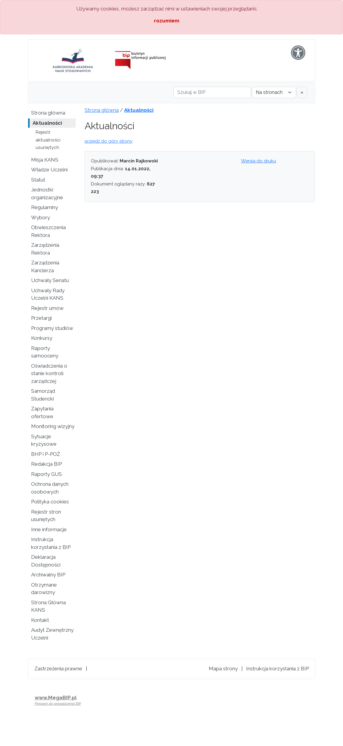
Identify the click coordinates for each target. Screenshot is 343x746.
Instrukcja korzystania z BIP (51, 543)
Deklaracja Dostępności (45, 561)
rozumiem (166, 21)
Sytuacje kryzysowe (44, 440)
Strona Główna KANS (48, 606)
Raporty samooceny (44, 352)
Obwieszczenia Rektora (48, 231)
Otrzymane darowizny (44, 589)
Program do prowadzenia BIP (58, 703)
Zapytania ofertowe (42, 412)
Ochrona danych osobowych (49, 488)
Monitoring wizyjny (52, 426)
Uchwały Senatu (50, 280)
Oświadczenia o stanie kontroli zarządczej (49, 373)
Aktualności (47, 123)
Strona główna (48, 113)
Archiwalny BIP (48, 575)
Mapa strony (223, 669)
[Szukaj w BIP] (212, 92)
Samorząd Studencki (43, 395)
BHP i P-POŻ (45, 454)
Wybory (40, 217)
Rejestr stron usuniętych (46, 516)
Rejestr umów (47, 308)
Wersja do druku (258, 161)
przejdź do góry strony (108, 141)
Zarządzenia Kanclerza (45, 266)
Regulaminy (44, 207)
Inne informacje (49, 529)
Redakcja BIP (46, 464)
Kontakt (40, 620)
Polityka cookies (50, 502)
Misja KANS (44, 160)
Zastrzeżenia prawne (58, 669)
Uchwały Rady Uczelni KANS (48, 294)
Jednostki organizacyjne (47, 193)
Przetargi (41, 318)
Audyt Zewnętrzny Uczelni (52, 634)
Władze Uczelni (49, 170)
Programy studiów (52, 328)
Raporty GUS (46, 474)
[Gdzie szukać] (274, 92)
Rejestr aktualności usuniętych (48, 140)
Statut (38, 180)
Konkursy (41, 338)
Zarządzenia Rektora (45, 249)
